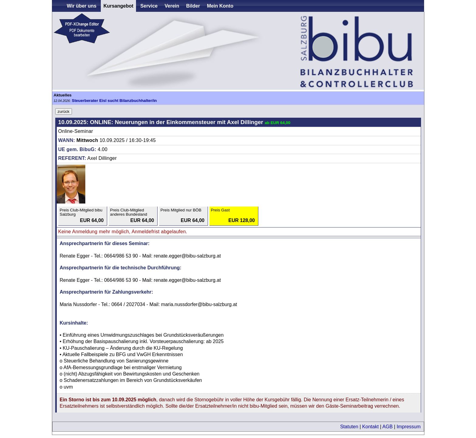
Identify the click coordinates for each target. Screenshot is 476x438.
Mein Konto (220, 5)
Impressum (408, 426)
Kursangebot (119, 5)
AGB (387, 426)
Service (149, 5)
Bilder (193, 5)
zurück (64, 111)
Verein (172, 5)
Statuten (349, 426)
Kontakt (370, 426)
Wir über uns (82, 5)
